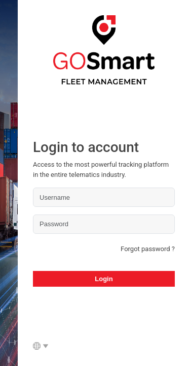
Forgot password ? (148, 249)
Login (103, 279)
